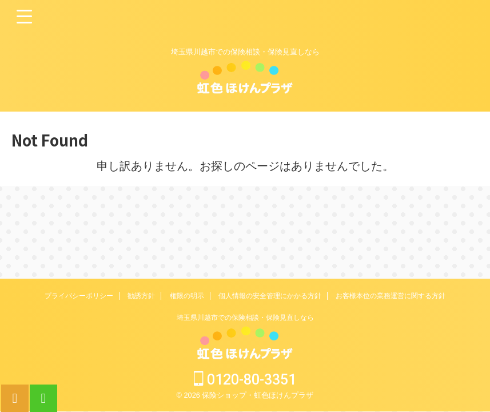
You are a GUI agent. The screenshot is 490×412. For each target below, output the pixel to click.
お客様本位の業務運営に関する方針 (390, 296)
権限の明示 (187, 296)
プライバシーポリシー (79, 296)
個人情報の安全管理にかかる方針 (269, 296)
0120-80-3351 (245, 379)
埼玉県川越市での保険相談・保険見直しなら (245, 318)
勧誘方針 (141, 296)
